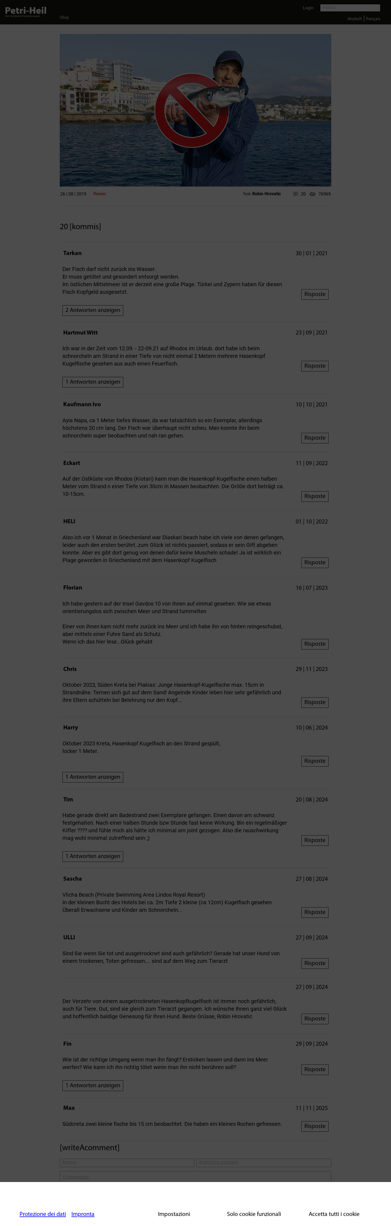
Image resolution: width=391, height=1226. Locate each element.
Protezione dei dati (43, 1214)
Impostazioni (174, 1214)
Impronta (82, 1214)
